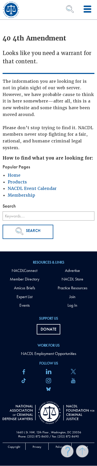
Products (17, 182)
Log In (72, 305)
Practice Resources (72, 288)
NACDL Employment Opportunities (48, 353)
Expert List (24, 296)
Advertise (72, 270)
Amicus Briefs (24, 288)
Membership (21, 195)
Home (14, 175)
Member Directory (24, 279)
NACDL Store (72, 279)
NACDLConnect (24, 270)
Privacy (37, 447)
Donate (48, 329)
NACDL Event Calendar (32, 188)
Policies (60, 447)
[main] (48, 125)
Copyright (14, 447)
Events (24, 305)
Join (72, 296)
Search (28, 231)
